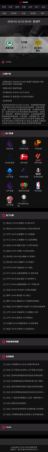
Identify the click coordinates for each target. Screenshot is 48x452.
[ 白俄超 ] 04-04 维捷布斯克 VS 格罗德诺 (20, 323)
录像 (24, 7)
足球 (10, 7)
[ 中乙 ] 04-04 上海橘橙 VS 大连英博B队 (20, 240)
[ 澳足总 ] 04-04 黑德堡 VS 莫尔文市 (19, 223)
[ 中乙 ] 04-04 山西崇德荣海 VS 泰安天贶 (20, 273)
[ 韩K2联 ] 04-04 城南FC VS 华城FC (18, 262)
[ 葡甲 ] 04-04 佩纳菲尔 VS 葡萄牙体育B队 (21, 301)
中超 (23, 13)
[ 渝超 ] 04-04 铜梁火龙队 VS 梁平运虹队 (20, 245)
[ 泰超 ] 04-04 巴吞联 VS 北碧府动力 (19, 329)
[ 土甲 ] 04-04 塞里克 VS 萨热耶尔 (18, 318)
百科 (30, 7)
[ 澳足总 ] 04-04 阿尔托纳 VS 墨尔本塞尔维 (21, 229)
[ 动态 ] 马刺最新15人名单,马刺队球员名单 (21, 364)
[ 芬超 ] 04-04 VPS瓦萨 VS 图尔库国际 (19, 290)
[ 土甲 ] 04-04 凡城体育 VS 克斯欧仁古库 (20, 312)
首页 (4, 7)
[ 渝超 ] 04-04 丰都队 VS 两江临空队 (19, 251)
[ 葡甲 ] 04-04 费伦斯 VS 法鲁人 (17, 295)
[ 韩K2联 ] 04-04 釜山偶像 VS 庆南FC (19, 256)
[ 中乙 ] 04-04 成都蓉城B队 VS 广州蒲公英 (21, 284)
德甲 (43, 13)
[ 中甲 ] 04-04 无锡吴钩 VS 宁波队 (18, 268)
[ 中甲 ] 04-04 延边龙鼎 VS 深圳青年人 (19, 279)
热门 (37, 7)
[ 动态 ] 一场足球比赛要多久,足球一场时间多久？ (23, 398)
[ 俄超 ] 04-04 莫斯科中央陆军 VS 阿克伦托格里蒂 (24, 307)
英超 (4, 13)
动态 (43, 7)
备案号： (14, 449)
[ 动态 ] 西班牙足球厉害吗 (14, 403)
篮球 (17, 7)
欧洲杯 (14, 13)
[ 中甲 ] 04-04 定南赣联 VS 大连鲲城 (19, 234)
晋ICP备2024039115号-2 (28, 449)
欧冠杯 (33, 13)
